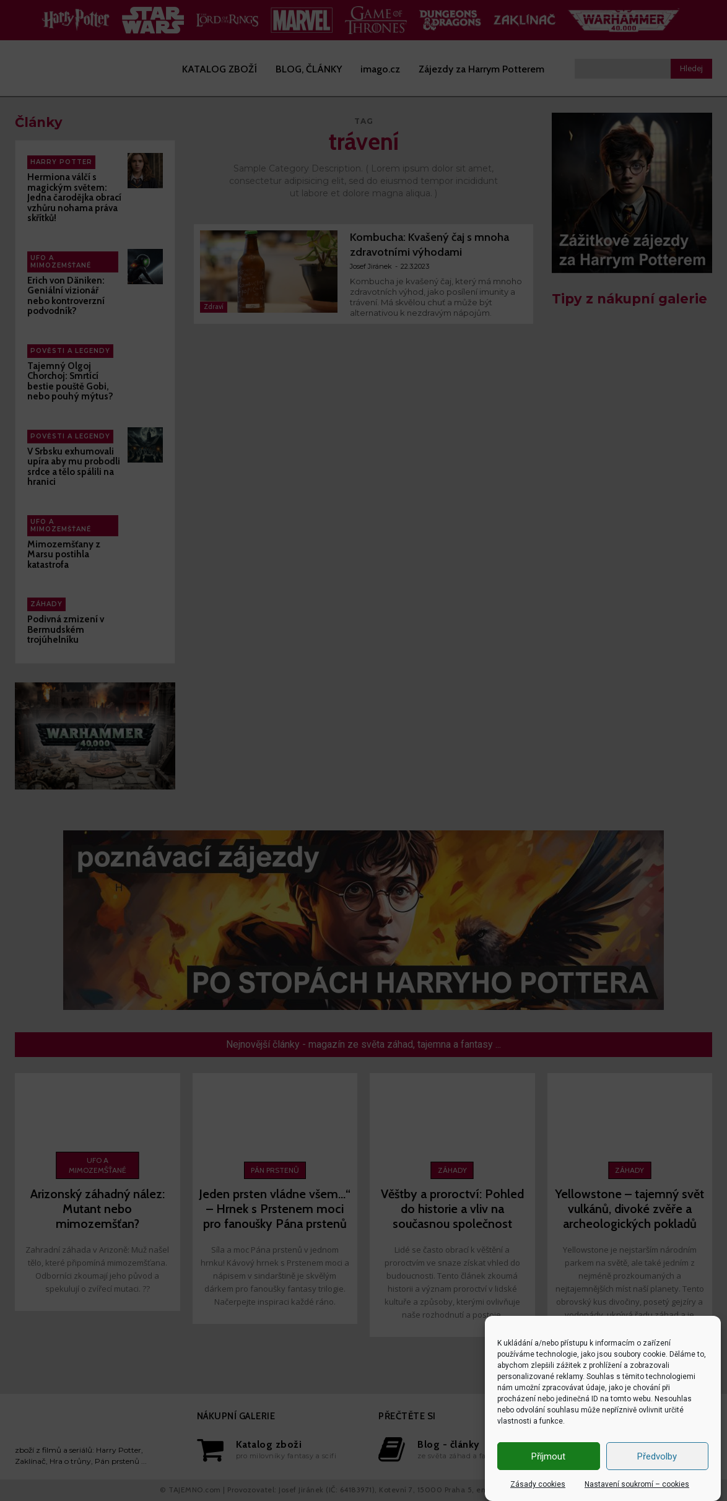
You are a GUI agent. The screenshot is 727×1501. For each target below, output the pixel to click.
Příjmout (548, 1456)
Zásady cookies (537, 1484)
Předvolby (657, 1456)
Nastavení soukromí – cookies (637, 1484)
